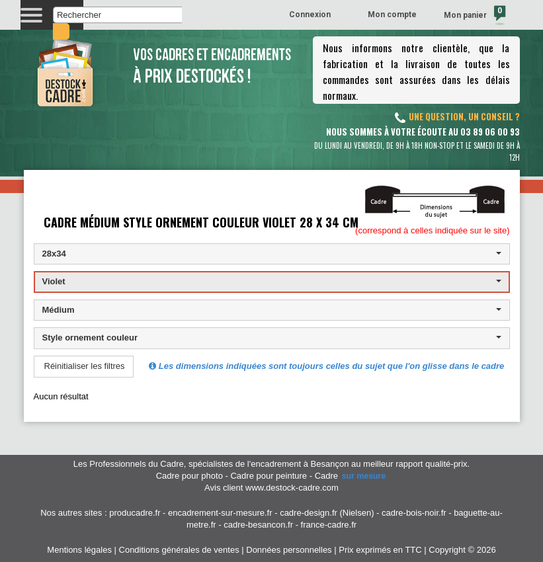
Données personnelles (288, 550)
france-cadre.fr (329, 525)
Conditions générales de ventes (179, 550)
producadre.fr (134, 513)
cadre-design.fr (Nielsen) (327, 513)
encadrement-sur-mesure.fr (220, 513)
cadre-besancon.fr (258, 525)
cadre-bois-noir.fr (414, 513)
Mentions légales (79, 550)
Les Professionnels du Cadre (128, 464)
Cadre (351, 476)
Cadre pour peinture (268, 476)
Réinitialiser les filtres (84, 366)
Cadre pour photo (189, 476)
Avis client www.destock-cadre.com (271, 488)
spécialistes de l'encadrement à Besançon (269, 464)
